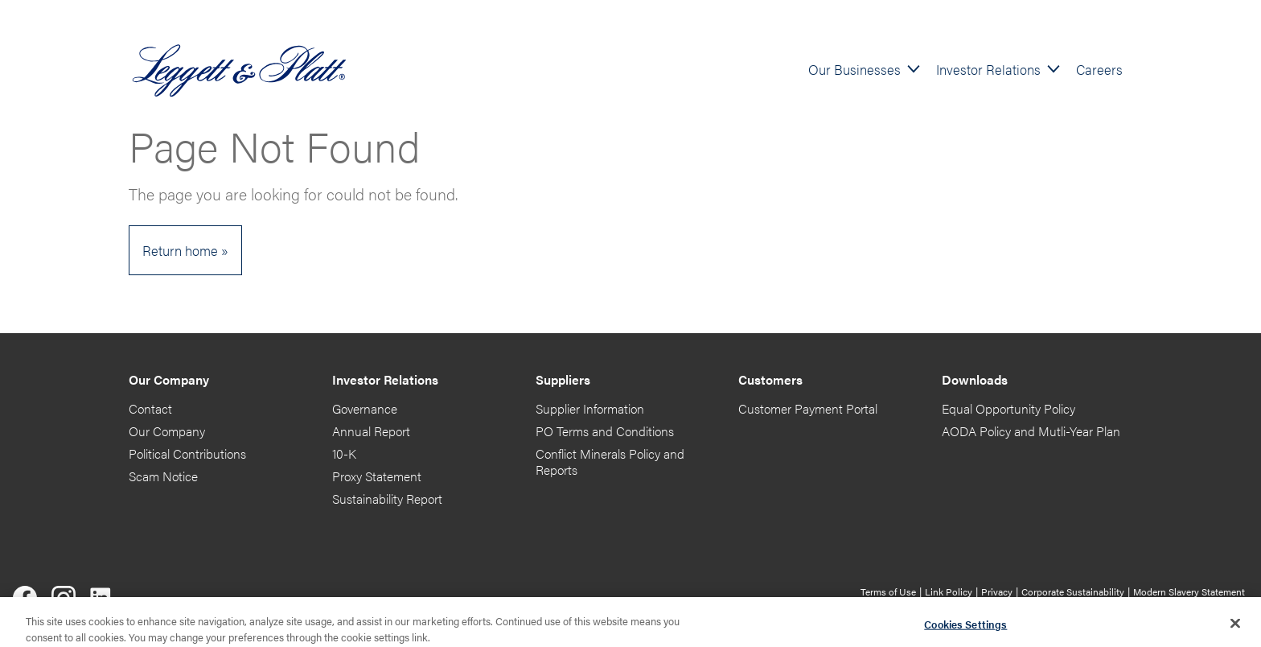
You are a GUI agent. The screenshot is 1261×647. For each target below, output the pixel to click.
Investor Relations (988, 69)
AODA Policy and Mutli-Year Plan (1031, 431)
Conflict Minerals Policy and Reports (610, 461)
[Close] (1235, 627)
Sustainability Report (387, 498)
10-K (344, 453)
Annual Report (371, 431)
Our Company (167, 431)
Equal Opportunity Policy (1008, 408)
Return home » (185, 250)
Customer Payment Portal (807, 408)
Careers (1099, 69)
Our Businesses (854, 69)
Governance (364, 408)
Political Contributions (187, 453)
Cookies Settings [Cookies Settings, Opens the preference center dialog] (965, 627)
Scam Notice (163, 476)
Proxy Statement (376, 476)
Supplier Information (590, 408)
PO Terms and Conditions (605, 431)
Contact (150, 408)
